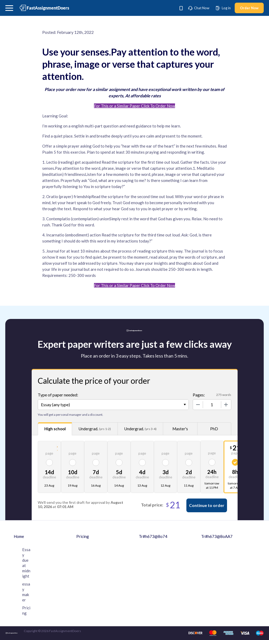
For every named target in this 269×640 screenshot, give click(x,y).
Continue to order (206, 505)
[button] (9, 8)
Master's (180, 428)
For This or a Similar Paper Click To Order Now (134, 105)
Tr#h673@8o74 (153, 536)
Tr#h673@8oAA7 (217, 536)
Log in (223, 8)
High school (55, 428)
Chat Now (198, 8)
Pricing (82, 536)
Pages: (199, 394)
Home (19, 536)
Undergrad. (95, 428)
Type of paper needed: (58, 394)
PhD (214, 428)
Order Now (249, 8)
